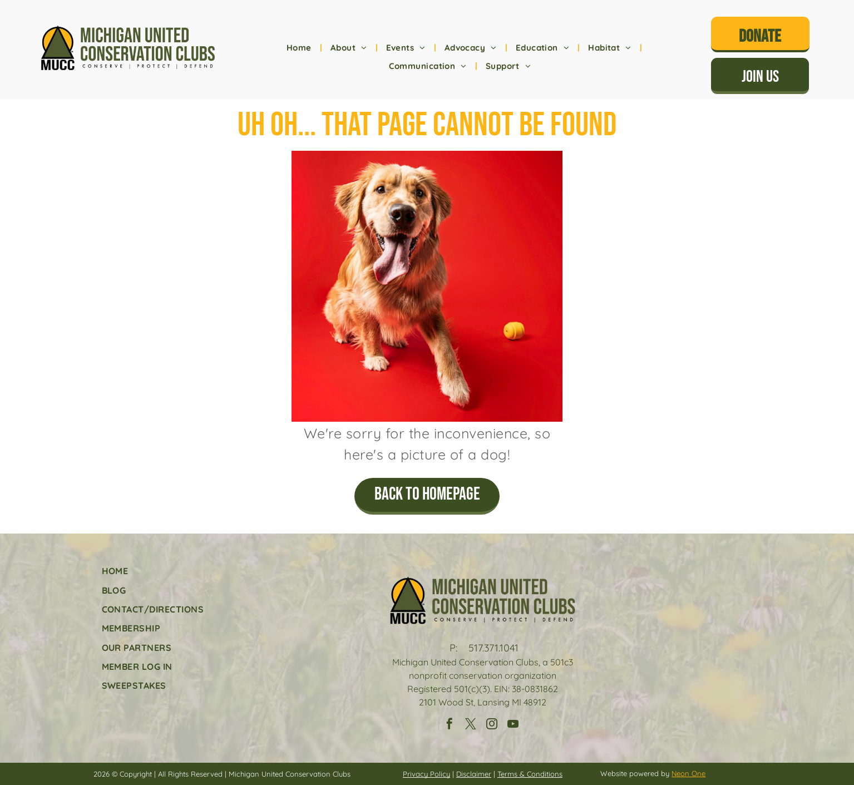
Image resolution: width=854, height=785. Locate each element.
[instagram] (491, 725)
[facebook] (449, 725)
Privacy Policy (426, 773)
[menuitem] (300, 48)
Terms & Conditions (529, 773)
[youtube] (513, 725)
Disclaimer (473, 773)
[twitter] (470, 725)
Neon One (688, 773)
